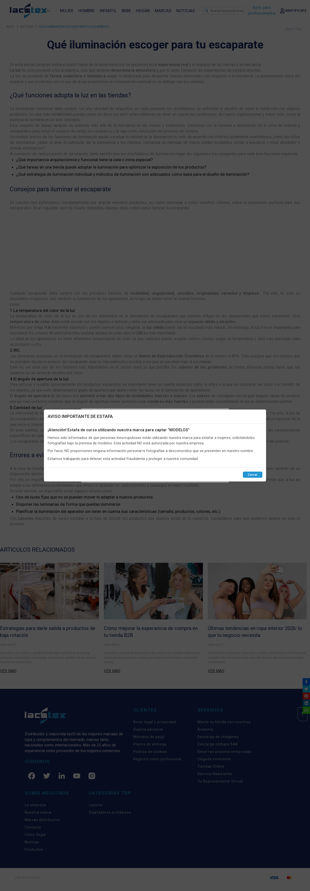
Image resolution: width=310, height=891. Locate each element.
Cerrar (252, 475)
